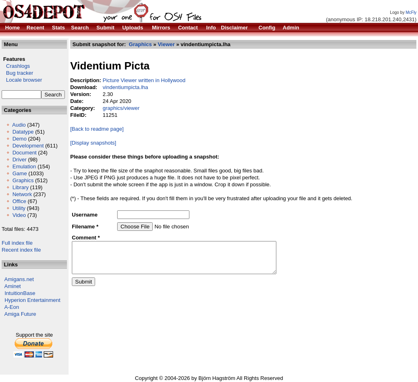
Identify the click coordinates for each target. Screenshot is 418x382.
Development (28, 146)
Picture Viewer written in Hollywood (143, 80)
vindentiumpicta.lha (125, 87)
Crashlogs (16, 66)
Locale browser (22, 80)
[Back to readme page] (97, 129)
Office (19, 201)
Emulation (24, 166)
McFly (411, 12)
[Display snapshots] (93, 143)
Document (24, 153)
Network (22, 194)
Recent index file (21, 250)
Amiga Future (20, 314)
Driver (19, 159)
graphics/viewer (120, 108)
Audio (19, 125)
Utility (18, 208)
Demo (19, 139)
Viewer (166, 44)
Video (19, 215)
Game (19, 173)
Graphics (22, 180)
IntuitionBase (19, 293)
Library (20, 187)
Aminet (12, 286)
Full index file (17, 243)
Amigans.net (19, 279)
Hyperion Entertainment (32, 300)
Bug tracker (17, 73)
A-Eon (11, 307)
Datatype (22, 132)
